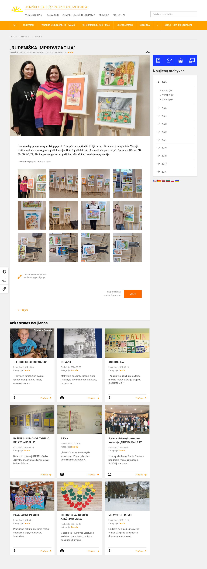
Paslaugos (52, 15)
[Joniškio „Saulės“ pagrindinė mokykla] (17, 7)
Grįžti (25, 310)
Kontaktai (119, 15)
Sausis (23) (167, 99)
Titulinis (13, 36)
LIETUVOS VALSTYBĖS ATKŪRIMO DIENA (74, 517)
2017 (164, 164)
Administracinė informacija (78, 15)
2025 (164, 108)
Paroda (38, 36)
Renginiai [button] (145, 25)
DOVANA (66, 362)
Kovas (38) (167, 91)
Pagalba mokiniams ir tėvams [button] (58, 25)
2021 (164, 140)
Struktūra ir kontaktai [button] (178, 25)
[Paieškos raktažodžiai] (173, 14)
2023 (164, 124)
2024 (164, 116)
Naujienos (26, 36)
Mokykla (104, 15)
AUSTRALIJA (116, 362)
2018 (164, 156)
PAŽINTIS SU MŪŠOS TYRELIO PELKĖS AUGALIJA (31, 440)
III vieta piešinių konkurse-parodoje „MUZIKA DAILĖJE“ (125, 440)
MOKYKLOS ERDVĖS (120, 515)
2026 (164, 82)
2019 (164, 148)
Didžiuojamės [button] (125, 25)
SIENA (64, 438)
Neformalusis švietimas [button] (96, 25)
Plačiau (44, 398)
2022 (164, 132)
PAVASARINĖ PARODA (26, 515)
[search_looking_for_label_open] (194, 14)
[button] (175, 7)
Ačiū (133, 294)
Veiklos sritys (33, 15)
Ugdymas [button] (28, 25)
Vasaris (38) (168, 95)
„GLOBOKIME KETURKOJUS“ (30, 362)
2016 (164, 172)
